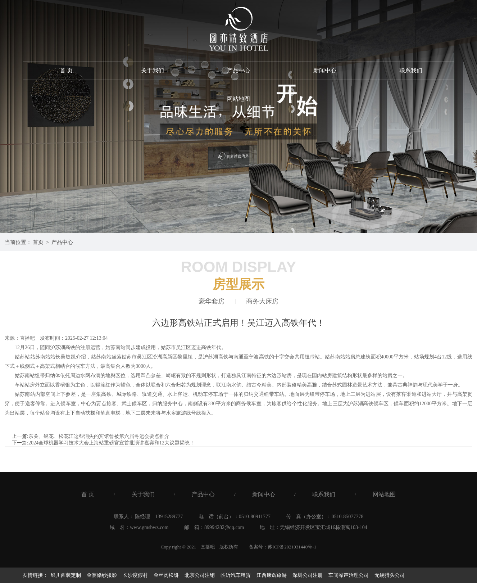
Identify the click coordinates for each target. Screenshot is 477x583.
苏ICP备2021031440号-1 (292, 547)
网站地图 (238, 99)
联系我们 (410, 70)
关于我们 (152, 70)
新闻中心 (324, 70)
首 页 (66, 70)
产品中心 (238, 70)
